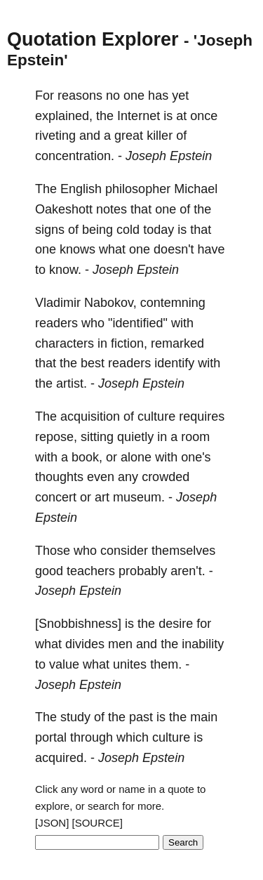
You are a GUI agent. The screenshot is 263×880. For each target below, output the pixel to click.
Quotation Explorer (93, 39)
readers (56, 323)
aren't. (187, 571)
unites (130, 664)
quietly (135, 437)
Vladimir (58, 303)
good (49, 571)
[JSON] (52, 823)
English (81, 189)
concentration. (74, 156)
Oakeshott (64, 209)
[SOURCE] (97, 823)
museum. (139, 497)
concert (55, 497)
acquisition (90, 416)
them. (166, 664)
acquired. (61, 758)
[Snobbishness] (78, 624)
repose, (56, 437)
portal (51, 737)
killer (160, 136)
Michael (195, 189)
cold (128, 230)
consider (124, 551)
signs (50, 230)
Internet (138, 116)
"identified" (138, 323)
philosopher (137, 189)
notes (111, 209)
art (102, 497)
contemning (172, 303)
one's (195, 457)
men (120, 644)
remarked (177, 343)
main (203, 717)
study (75, 717)
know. (65, 270)
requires (201, 416)
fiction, (129, 343)
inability (203, 644)
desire (176, 624)
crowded (165, 477)
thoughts (59, 477)
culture (156, 416)
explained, (64, 116)
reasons (80, 95)
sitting (97, 437)
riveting (55, 136)
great (128, 136)
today (158, 230)
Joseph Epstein (169, 156)
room (195, 437)
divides (84, 644)
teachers (91, 571)
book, (87, 457)
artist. (71, 383)
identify (174, 363)
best (92, 363)
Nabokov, (110, 303)
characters (64, 343)
